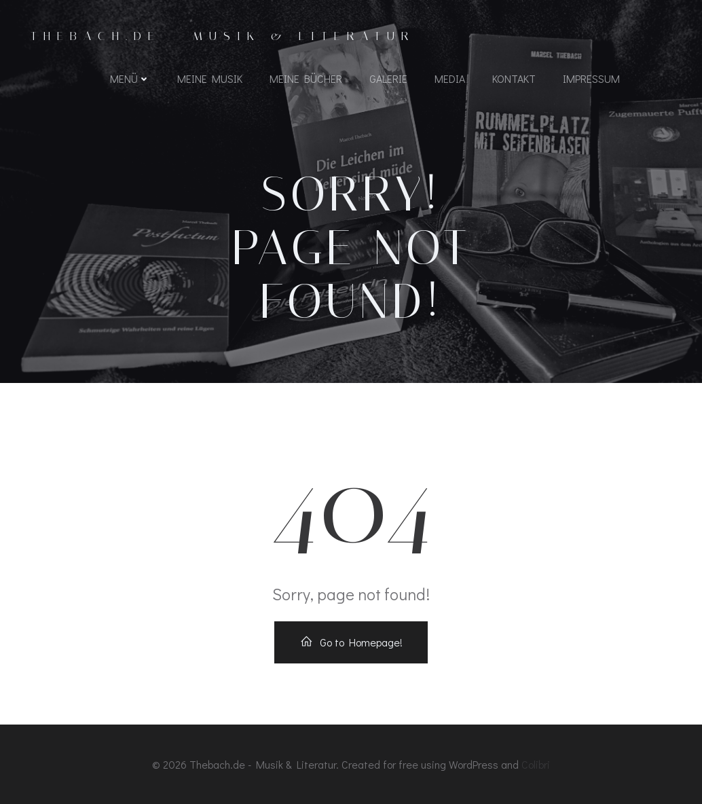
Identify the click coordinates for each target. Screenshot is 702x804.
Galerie (388, 78)
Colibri (535, 764)
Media (450, 78)
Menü (130, 78)
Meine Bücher (306, 78)
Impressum (591, 78)
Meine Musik (209, 78)
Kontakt (514, 78)
